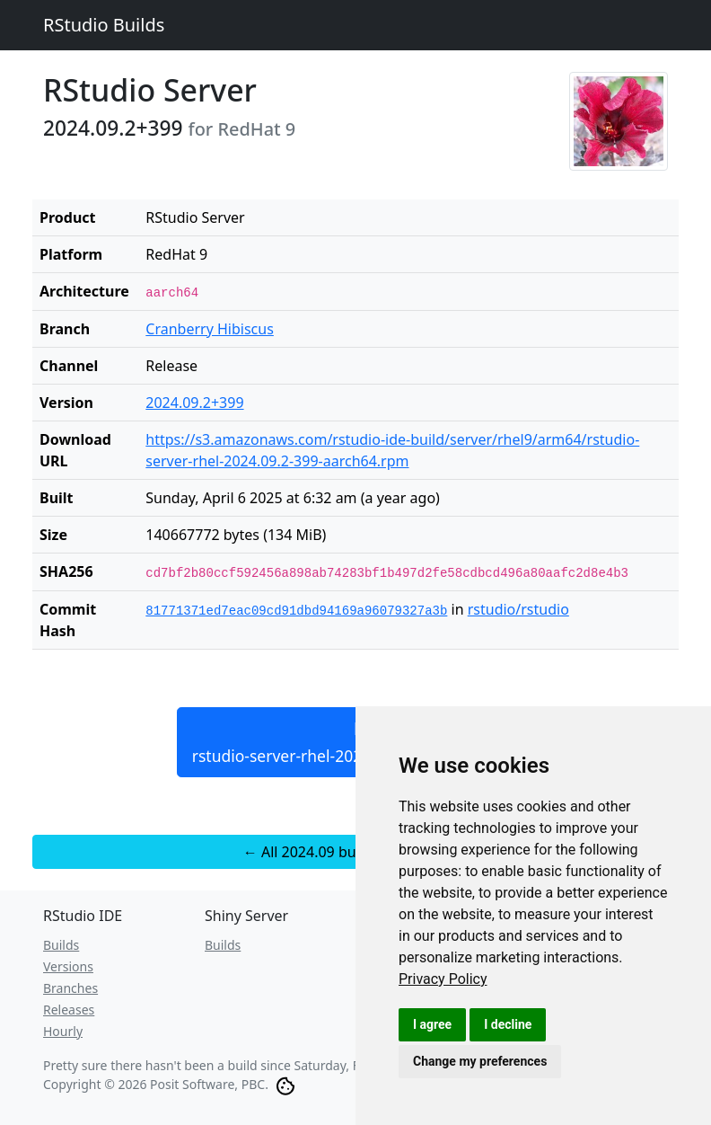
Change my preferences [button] (480, 1061)
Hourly (63, 1031)
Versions (68, 966)
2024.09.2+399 (194, 402)
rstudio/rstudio (518, 609)
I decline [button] (507, 1024)
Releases (68, 1009)
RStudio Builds (103, 25)
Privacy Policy (443, 979)
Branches (70, 988)
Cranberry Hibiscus (209, 329)
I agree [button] (432, 1024)
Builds (61, 944)
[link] (443, 979)
